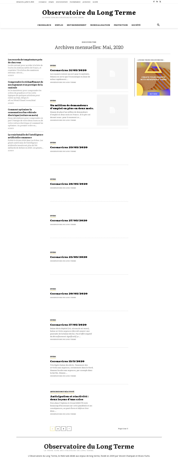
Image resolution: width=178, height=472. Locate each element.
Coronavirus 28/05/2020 (69, 184)
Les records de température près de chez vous (25, 61)
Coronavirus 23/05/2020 (69, 257)
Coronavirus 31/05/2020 (69, 70)
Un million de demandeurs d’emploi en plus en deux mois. (70, 107)
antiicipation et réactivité (62, 391)
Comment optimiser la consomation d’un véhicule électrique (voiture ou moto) (23, 112)
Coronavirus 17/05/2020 (69, 325)
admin (11, 75)
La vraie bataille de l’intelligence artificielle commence (25, 136)
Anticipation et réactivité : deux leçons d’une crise (70, 398)
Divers (53, 65)
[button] (158, 25)
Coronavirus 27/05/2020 (69, 220)
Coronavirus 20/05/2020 (69, 293)
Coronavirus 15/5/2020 (68, 361)
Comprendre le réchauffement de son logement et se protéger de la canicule (25, 84)
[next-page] (69, 428)
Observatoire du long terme (63, 82)
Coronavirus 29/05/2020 (69, 147)
